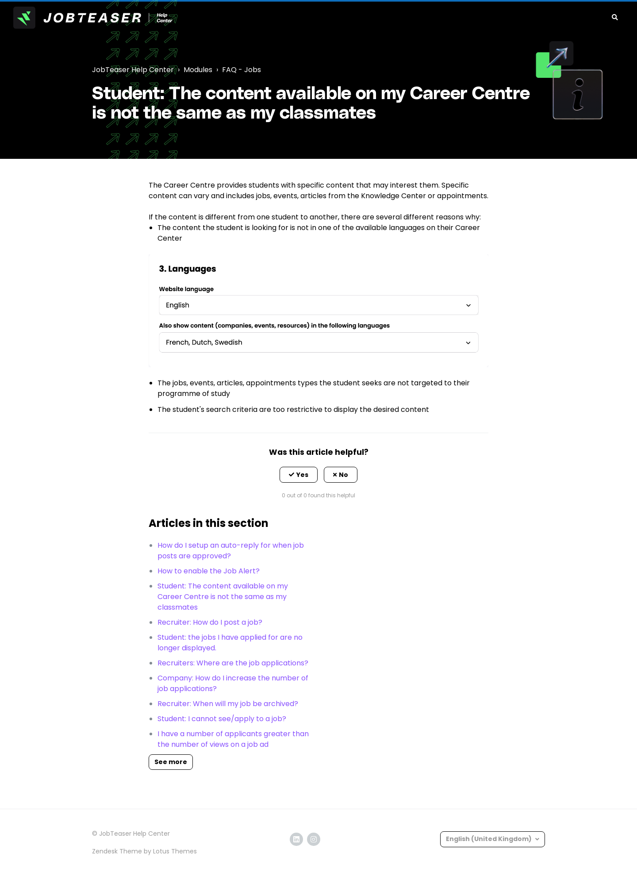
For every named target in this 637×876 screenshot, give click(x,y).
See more (170, 761)
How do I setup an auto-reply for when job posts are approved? (230, 550)
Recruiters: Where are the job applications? (232, 663)
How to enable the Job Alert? (208, 571)
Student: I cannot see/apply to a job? (221, 719)
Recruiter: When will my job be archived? (227, 704)
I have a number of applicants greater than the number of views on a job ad (233, 739)
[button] (299, 475)
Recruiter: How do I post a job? (209, 622)
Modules (198, 70)
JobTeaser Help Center (133, 70)
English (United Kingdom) (489, 838)
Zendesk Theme (117, 851)
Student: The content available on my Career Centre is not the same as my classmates (222, 596)
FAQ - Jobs (241, 70)
